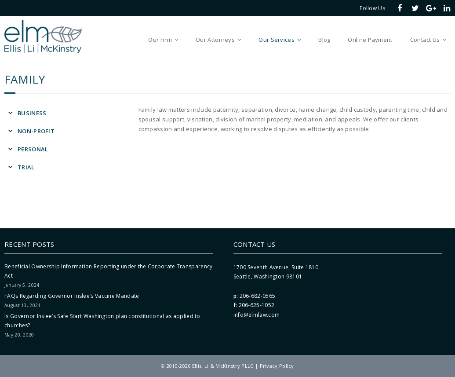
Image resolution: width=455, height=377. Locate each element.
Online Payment (370, 40)
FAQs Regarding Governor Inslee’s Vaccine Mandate (71, 296)
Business (32, 113)
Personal (33, 149)
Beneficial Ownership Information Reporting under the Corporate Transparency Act (108, 271)
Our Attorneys (215, 40)
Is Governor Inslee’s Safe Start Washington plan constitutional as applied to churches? (102, 320)
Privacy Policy (277, 365)
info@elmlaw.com (256, 314)
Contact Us (425, 40)
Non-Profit (36, 131)
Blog (324, 40)
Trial (26, 167)
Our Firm (159, 40)
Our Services (276, 40)
